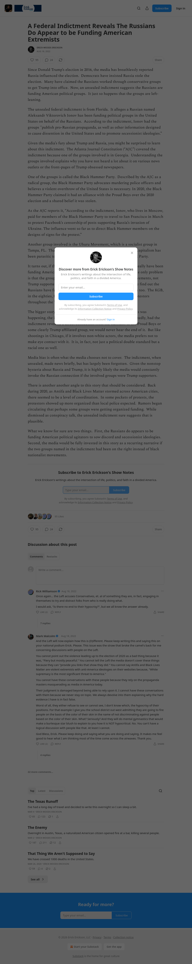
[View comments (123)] (41, 816)
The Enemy (37, 827)
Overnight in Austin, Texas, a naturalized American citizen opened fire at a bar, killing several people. (94, 833)
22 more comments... (40, 772)
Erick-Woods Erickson (49, 47)
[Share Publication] (147, 8)
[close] (132, 253)
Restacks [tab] (52, 556)
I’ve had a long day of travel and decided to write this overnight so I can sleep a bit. (82, 807)
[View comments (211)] (43, 842)
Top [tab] (32, 790)
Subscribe (162, 8)
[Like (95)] (34, 60)
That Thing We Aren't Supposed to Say (61, 853)
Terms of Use (114, 305)
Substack (78, 956)
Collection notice (123, 937)
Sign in (180, 8)
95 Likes (59, 516)
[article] (96, 809)
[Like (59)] (32, 869)
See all (38, 879)
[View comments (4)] (40, 869)
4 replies (45, 755)
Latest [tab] (41, 790)
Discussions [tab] (56, 790)
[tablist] (43, 556)
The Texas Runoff (43, 801)
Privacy (97, 937)
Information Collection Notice (95, 308)
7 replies (45, 623)
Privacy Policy (125, 308)
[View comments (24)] (49, 60)
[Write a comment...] (100, 575)
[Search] (138, 8)
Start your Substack (84, 947)
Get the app (114, 946)
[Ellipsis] (162, 591)
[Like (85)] (32, 816)
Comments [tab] (36, 556)
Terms (107, 937)
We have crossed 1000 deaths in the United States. (61, 859)
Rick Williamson (46, 591)
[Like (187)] (33, 842)
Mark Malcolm (45, 636)
